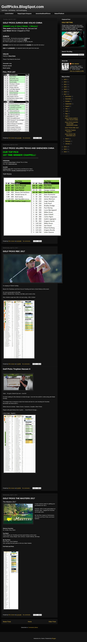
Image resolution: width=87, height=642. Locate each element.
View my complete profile (77, 71)
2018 (65, 92)
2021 (65, 84)
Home (30, 621)
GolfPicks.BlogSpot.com (22, 7)
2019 (65, 89)
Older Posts (52, 621)
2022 (65, 82)
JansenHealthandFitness (43, 13)
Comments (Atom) (33, 627)
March (67, 138)
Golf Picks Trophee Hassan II (16, 369)
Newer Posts (7, 621)
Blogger (54, 638)
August (67, 106)
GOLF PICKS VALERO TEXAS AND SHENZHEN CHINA (28, 148)
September (68, 104)
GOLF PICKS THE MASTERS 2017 (19, 498)
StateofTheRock (59, 13)
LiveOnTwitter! (9, 13)
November (68, 99)
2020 (65, 87)
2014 (65, 151)
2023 (65, 79)
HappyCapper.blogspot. (24, 13)
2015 (65, 149)
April (66, 116)
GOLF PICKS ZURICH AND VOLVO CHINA (22, 23)
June (66, 111)
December (68, 96)
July (66, 108)
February (68, 141)
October (67, 101)
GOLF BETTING (67, 22)
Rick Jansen (75, 63)
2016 (65, 146)
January (67, 143)
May (66, 113)
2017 (65, 94)
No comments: (27, 138)
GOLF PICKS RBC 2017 (14, 251)
